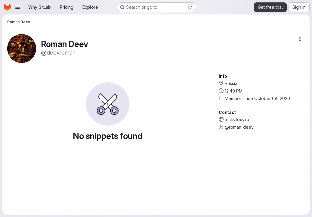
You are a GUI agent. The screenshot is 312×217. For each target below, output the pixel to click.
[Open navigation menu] (18, 7)
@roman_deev (239, 127)
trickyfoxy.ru (237, 119)
